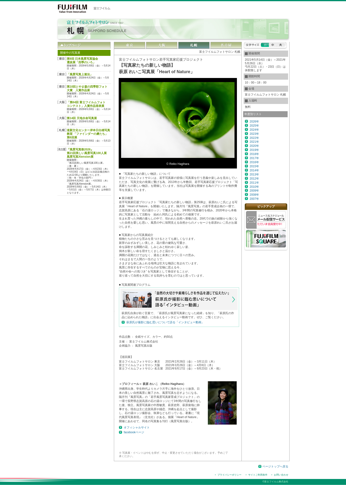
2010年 (254, 186)
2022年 (254, 138)
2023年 (254, 134)
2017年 (254, 158)
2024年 (254, 129)
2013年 (254, 174)
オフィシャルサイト (137, 427)
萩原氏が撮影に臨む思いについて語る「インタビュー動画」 (165, 322)
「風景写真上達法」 (80, 74)
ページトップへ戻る (275, 466)
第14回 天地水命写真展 (82, 118)
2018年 (254, 154)
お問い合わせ (281, 474)
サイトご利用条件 (257, 474)
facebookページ (134, 432)
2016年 (254, 162)
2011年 (254, 182)
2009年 (254, 190)
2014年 (254, 170)
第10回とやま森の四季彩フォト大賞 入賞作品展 (87, 88)
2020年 (254, 146)
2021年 (254, 141)
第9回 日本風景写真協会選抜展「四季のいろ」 (82, 60)
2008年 (254, 194)
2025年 (254, 125)
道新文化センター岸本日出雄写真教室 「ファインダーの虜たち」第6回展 (88, 134)
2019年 (254, 150)
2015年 (254, 166)
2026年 (254, 121)
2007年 (254, 198)
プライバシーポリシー (229, 474)
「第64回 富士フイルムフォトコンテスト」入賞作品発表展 (86, 104)
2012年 (254, 178)
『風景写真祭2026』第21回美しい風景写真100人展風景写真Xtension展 (87, 153)
